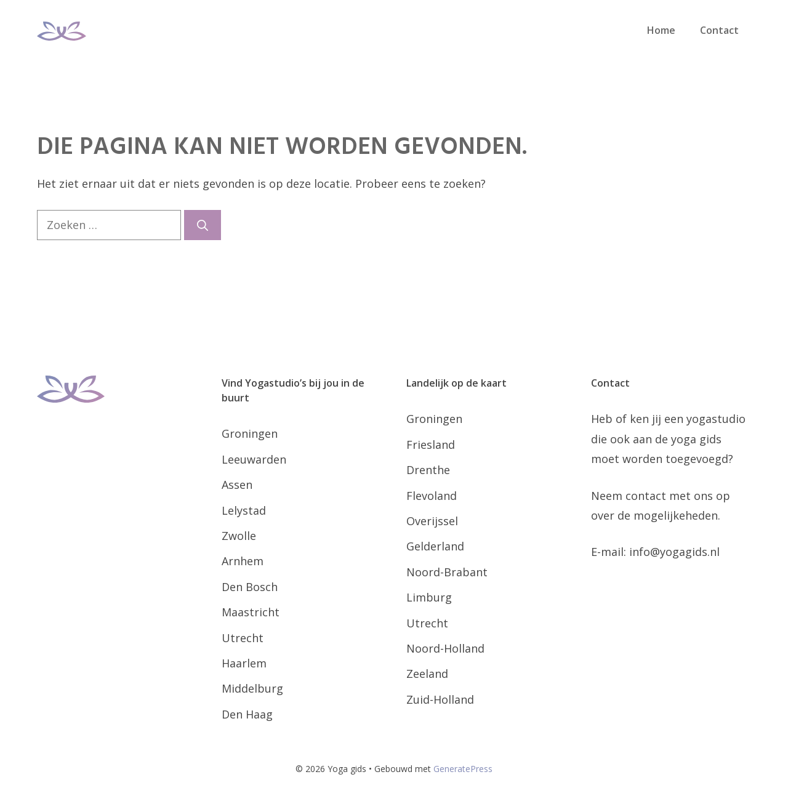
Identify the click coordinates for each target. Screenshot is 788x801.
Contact (719, 30)
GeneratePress (462, 769)
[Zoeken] (202, 225)
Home (661, 30)
